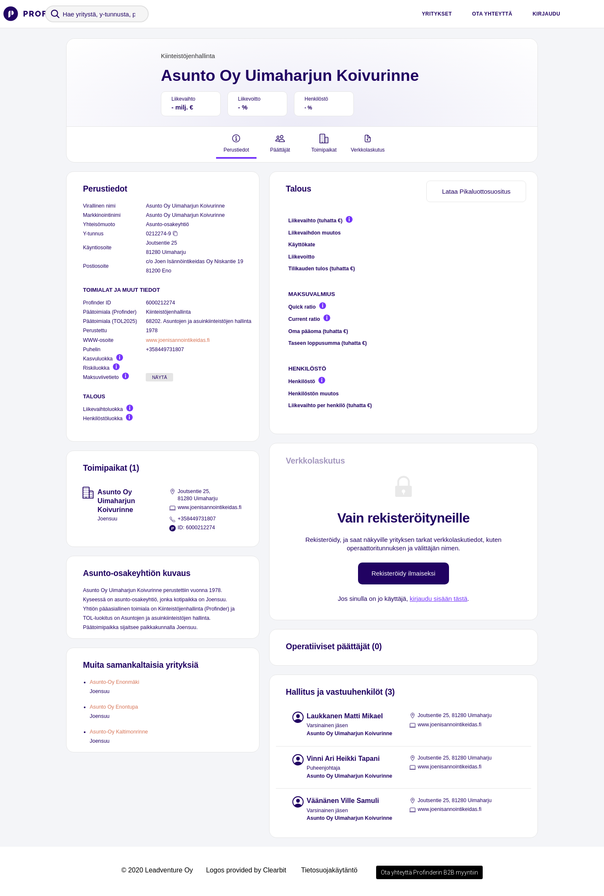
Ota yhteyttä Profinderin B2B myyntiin (429, 872)
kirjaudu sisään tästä (439, 598)
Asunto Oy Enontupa (114, 707)
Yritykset (437, 14)
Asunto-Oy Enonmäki (114, 682)
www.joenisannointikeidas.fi (177, 340)
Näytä (159, 377)
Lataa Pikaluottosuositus (476, 191)
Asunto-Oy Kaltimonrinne (119, 732)
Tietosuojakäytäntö (329, 870)
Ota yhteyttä (492, 14)
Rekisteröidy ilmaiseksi (403, 573)
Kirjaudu (546, 14)
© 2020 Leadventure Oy (157, 870)
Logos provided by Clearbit (246, 870)
